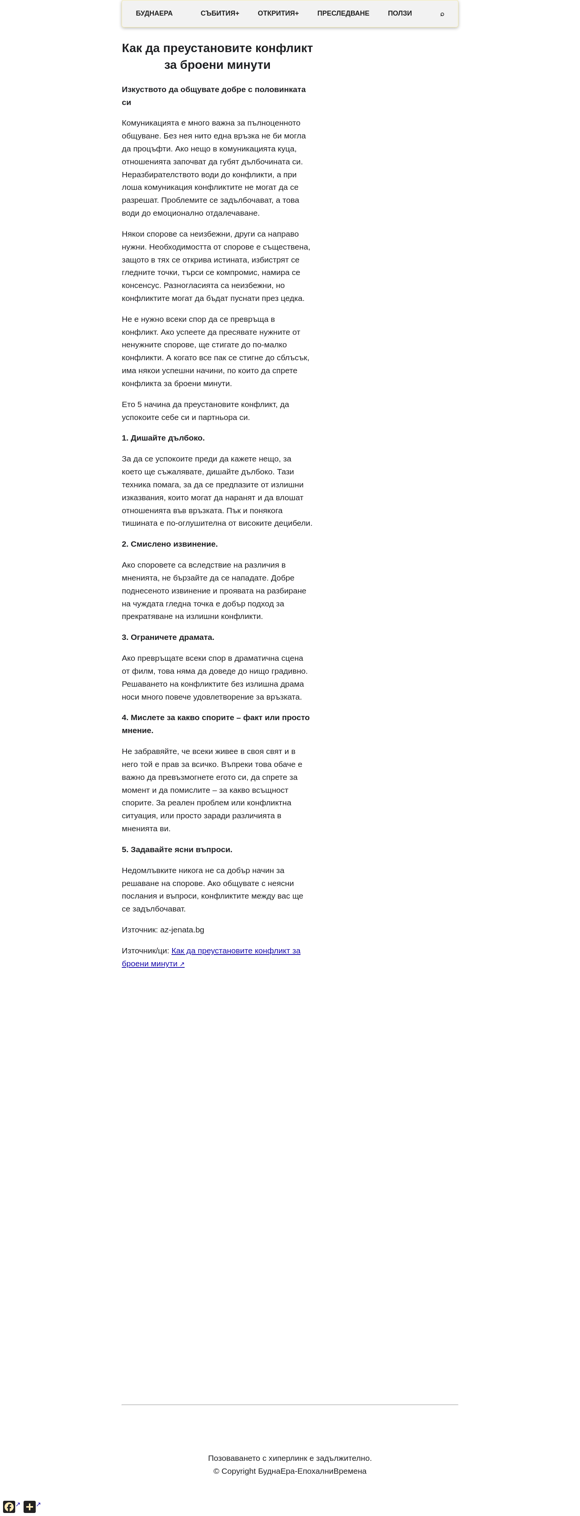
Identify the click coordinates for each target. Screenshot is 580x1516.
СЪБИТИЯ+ (220, 13)
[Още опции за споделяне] (32, 1506)
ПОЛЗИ (400, 13)
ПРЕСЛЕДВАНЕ (343, 13)
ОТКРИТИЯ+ (278, 13)
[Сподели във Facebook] (12, 1506)
